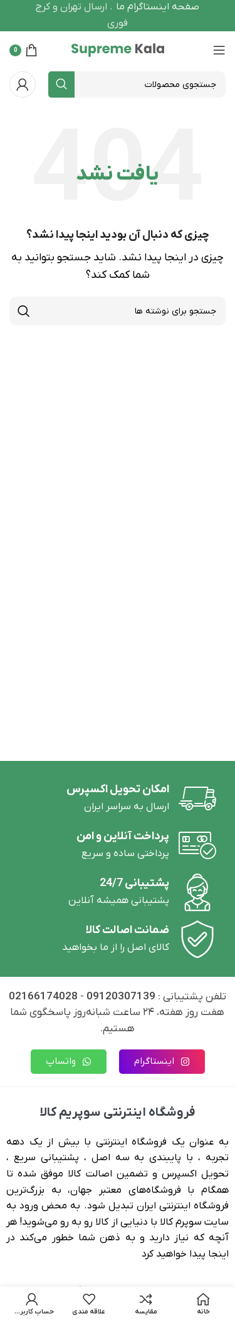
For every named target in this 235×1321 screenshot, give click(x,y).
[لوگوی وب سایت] (118, 49)
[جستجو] (137, 84)
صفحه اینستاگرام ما (157, 7)
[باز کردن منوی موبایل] (219, 50)
